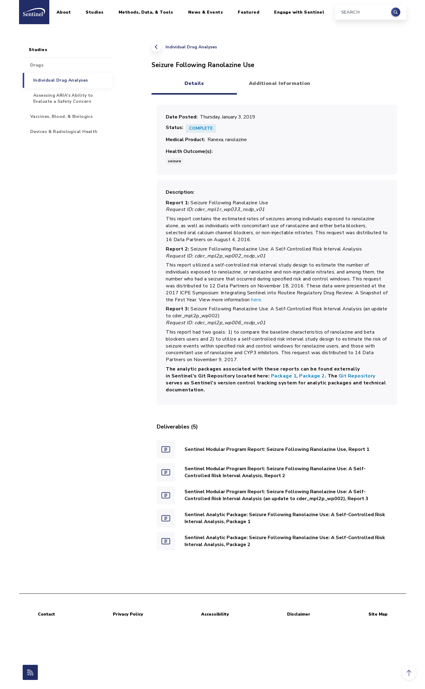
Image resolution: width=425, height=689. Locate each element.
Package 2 (312, 376)
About (64, 12)
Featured (248, 12)
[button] (409, 673)
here (256, 299)
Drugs (36, 65)
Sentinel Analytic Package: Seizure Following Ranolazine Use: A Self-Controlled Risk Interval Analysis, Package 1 (285, 518)
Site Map (377, 614)
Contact (46, 614)
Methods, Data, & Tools (146, 12)
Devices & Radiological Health (64, 131)
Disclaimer (298, 614)
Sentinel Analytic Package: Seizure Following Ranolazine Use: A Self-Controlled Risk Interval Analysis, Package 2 (285, 541)
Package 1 (284, 376)
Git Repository (356, 376)
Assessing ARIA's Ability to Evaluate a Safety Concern (63, 98)
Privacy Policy (128, 614)
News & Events (205, 12)
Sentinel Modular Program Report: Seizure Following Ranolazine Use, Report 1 (277, 449)
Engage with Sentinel (299, 12)
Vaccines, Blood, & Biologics (61, 116)
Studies (95, 12)
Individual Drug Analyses (191, 47)
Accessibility (215, 614)
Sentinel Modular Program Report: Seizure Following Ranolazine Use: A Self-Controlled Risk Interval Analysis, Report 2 (275, 472)
